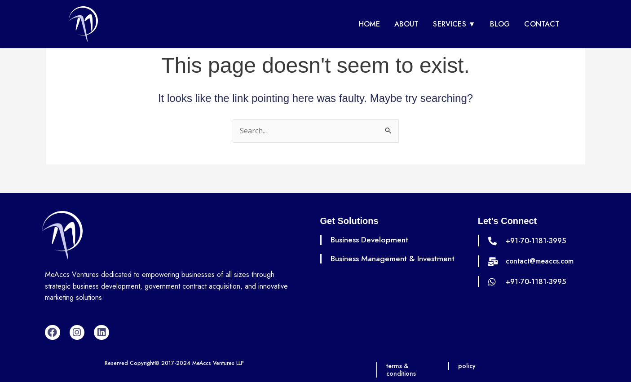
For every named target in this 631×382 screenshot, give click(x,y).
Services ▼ (454, 24)
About (406, 24)
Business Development (370, 240)
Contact (542, 24)
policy (467, 365)
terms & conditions (401, 369)
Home (369, 24)
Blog (500, 24)
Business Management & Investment (394, 258)
